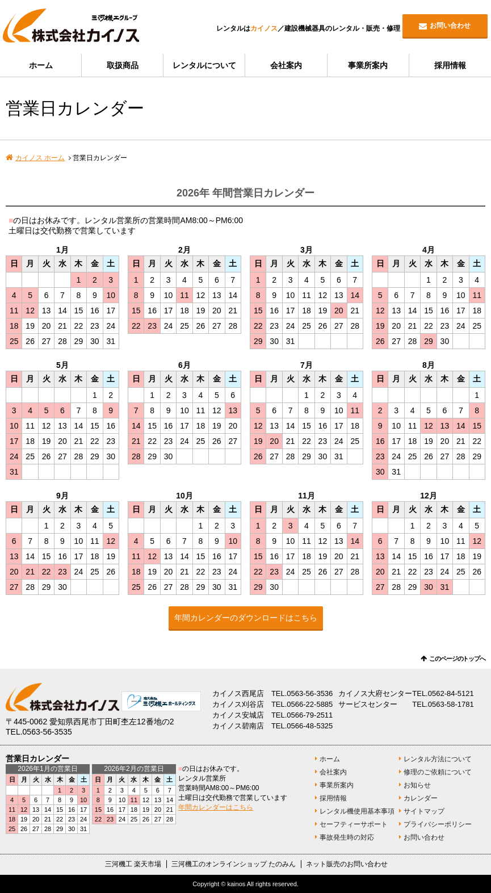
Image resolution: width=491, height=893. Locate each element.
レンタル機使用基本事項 (357, 811)
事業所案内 (368, 65)
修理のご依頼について (438, 772)
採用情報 (450, 65)
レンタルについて (204, 65)
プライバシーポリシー (438, 824)
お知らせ (417, 785)
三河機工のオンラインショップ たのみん (233, 864)
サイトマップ (424, 811)
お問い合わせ (450, 26)
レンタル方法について (438, 759)
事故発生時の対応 (347, 837)
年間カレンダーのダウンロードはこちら (245, 617)
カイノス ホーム (40, 158)
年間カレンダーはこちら (215, 807)
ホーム (41, 65)
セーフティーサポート (354, 824)
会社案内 (286, 65)
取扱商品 (123, 65)
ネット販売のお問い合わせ (347, 864)
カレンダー (421, 798)
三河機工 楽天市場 (133, 864)
